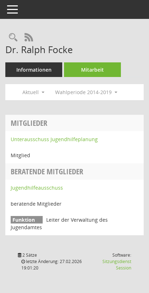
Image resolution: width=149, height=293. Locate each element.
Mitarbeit (92, 69)
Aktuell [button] (33, 92)
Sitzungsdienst (116, 264)
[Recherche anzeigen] (13, 37)
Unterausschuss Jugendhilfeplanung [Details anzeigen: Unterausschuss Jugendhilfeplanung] (54, 139)
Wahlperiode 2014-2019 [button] (86, 92)
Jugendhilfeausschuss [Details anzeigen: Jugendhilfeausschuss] (37, 187)
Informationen (34, 69)
